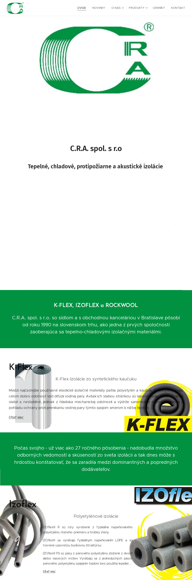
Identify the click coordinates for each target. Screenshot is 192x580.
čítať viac (16, 417)
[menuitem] (88, 8)
